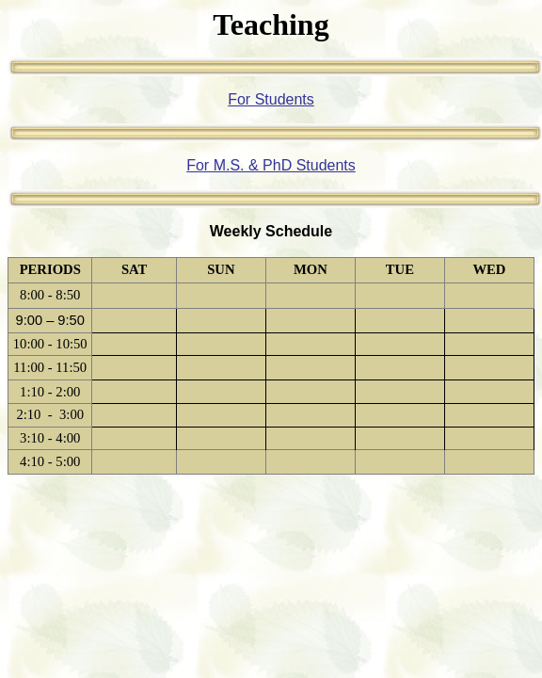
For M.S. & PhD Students (271, 165)
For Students (271, 99)
